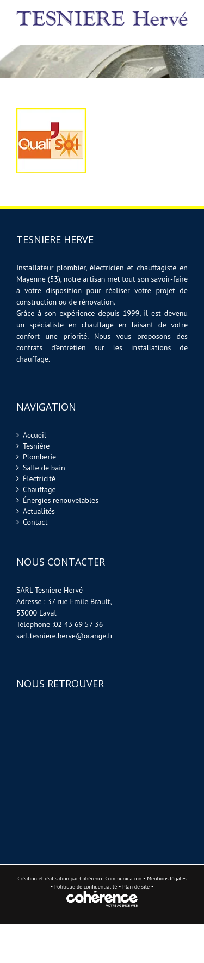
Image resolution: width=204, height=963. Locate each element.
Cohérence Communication (110, 878)
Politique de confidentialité (85, 886)
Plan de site (136, 886)
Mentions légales (167, 878)
